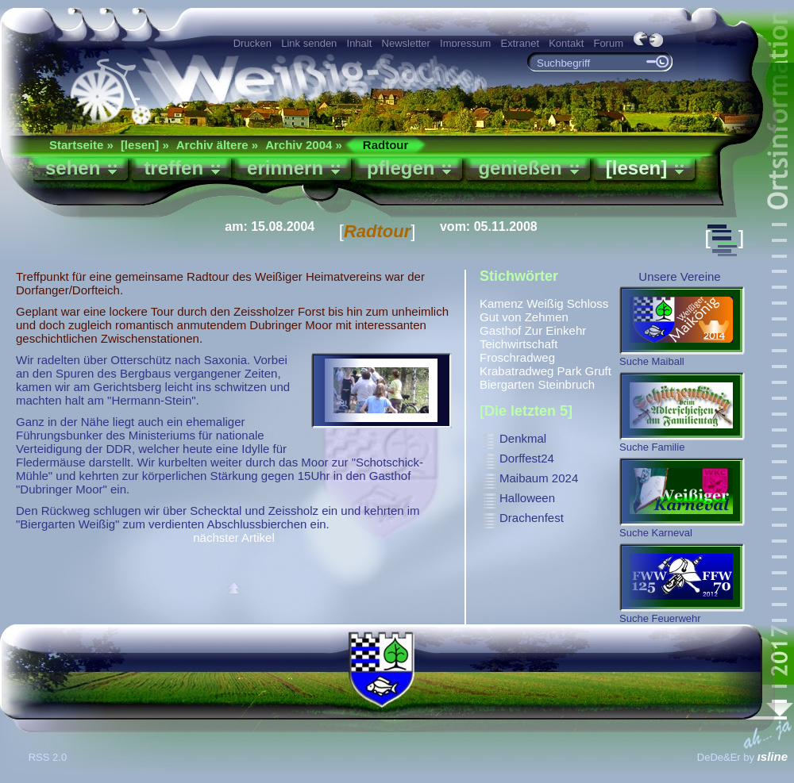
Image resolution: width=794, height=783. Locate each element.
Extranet (520, 43)
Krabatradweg (516, 371)
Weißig (544, 303)
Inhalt (359, 43)
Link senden (309, 43)
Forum (608, 43)
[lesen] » (145, 145)
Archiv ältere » (217, 145)
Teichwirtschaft (518, 344)
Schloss (588, 303)
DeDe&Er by (742, 757)
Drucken (252, 43)
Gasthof (501, 330)
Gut (489, 317)
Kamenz (501, 303)
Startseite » (81, 145)
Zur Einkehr (556, 330)
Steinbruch (566, 384)
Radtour (386, 145)
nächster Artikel (234, 537)
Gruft (598, 371)
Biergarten (507, 384)
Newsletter (406, 43)
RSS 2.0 (49, 757)
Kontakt (566, 43)
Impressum (465, 43)
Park (569, 371)
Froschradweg (517, 357)
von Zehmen (535, 317)
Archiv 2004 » (303, 145)
